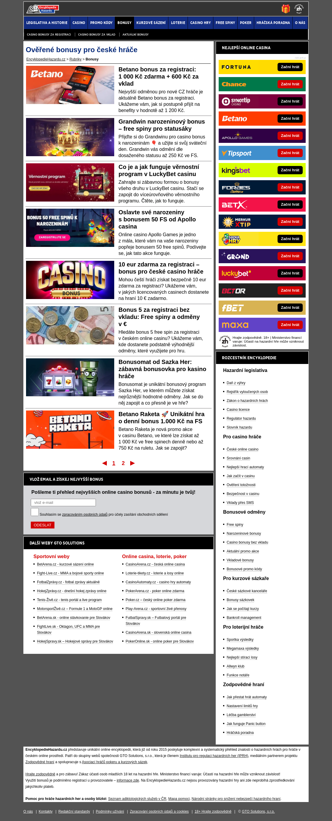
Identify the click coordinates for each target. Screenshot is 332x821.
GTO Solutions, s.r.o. (258, 811)
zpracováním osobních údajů (84, 514)
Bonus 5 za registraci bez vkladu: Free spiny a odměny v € (159, 316)
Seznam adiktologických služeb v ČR (137, 799)
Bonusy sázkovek (240, 600)
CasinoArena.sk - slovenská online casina (158, 632)
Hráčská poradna (240, 733)
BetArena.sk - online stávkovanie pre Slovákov (73, 618)
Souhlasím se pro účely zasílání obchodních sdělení (104, 514)
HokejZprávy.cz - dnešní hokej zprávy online (72, 591)
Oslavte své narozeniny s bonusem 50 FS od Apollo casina (157, 219)
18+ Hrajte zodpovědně (213, 811)
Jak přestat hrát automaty (247, 697)
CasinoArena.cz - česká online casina (155, 564)
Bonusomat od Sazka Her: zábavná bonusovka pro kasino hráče (163, 369)
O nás (28, 811)
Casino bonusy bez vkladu (247, 542)
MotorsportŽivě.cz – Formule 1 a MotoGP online (74, 609)
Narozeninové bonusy (244, 533)
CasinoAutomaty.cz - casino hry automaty (158, 582)
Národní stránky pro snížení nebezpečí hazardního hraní (236, 799)
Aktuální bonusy (136, 34)
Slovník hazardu (239, 427)
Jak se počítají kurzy (243, 609)
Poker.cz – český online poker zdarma (156, 600)
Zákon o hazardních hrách (247, 401)
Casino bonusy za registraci (49, 34)
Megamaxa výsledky (243, 648)
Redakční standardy (74, 811)
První (104, 463)
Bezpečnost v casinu (243, 494)
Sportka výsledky (240, 640)
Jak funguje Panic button (246, 724)
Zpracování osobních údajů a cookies (159, 811)
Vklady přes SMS (240, 503)
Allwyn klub (235, 666)
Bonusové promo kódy (244, 569)
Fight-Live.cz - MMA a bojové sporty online (70, 573)
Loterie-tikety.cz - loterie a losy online (155, 573)
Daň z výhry (236, 383)
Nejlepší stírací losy (242, 657)
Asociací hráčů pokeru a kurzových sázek (114, 762)
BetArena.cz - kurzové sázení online (65, 564)
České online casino (242, 449)
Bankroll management (244, 618)
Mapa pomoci (179, 799)
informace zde (128, 780)
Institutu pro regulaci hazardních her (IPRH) (214, 756)
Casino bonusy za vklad (96, 34)
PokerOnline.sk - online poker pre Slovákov (160, 641)
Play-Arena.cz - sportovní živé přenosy (156, 609)
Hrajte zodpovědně (40, 774)
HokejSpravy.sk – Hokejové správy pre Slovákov (75, 641)
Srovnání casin (238, 458)
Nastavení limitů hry (242, 706)
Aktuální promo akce (243, 551)
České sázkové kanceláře (247, 591)
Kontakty (46, 811)
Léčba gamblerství (241, 715)
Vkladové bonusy (240, 560)
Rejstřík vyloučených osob (247, 392)
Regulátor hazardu (241, 418)
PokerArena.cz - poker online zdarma (155, 591)
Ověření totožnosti (241, 485)
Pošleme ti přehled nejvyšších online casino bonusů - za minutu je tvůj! (113, 492)
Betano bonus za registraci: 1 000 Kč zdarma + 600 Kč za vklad (159, 76)
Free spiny (235, 525)
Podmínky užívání (110, 811)
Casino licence (238, 410)
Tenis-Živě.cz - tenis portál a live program (69, 600)
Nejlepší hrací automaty (245, 467)
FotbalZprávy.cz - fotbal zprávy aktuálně (68, 582)
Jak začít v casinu (241, 476)
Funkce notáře (238, 675)
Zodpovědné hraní (39, 762)
